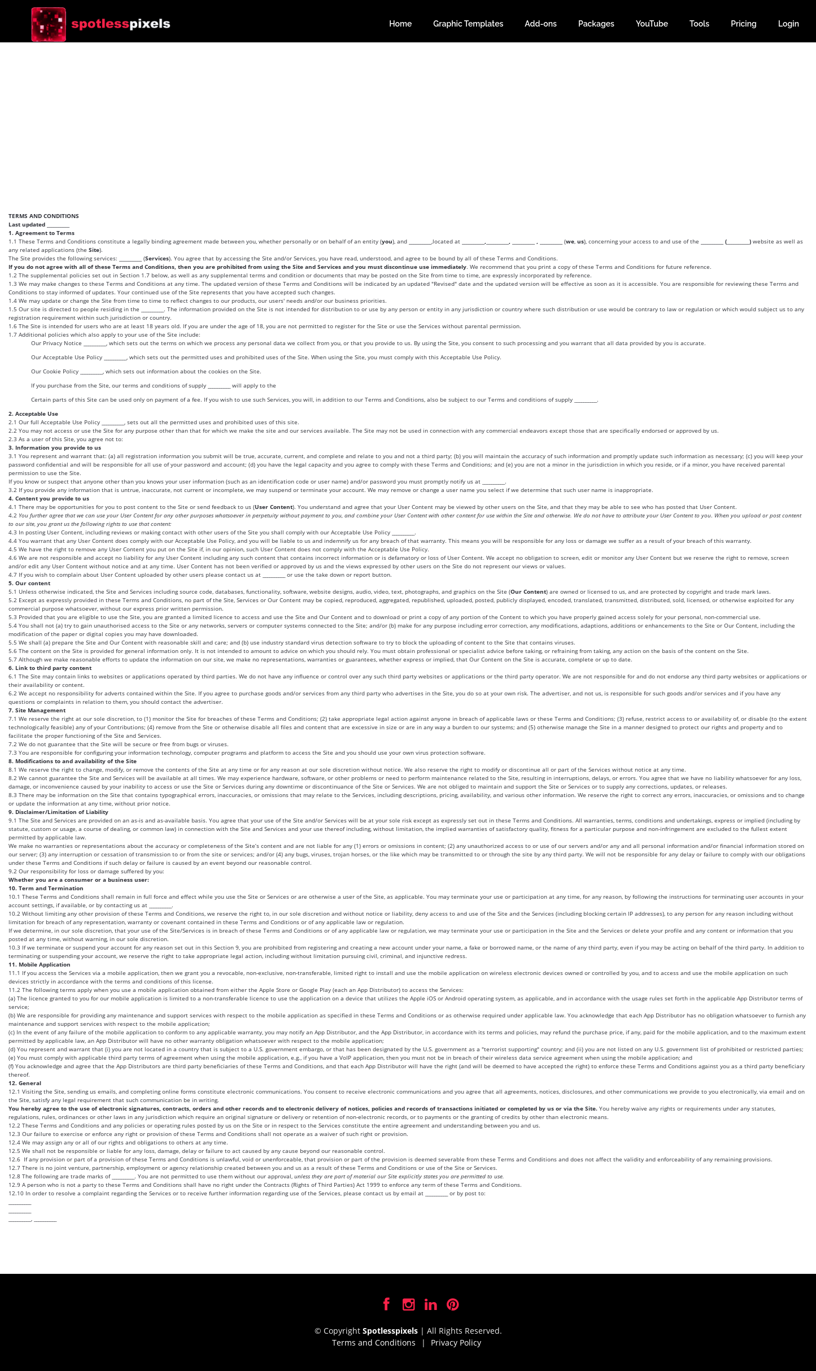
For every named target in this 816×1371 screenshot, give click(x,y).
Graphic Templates (468, 23)
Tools (699, 23)
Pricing (744, 23)
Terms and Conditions (374, 1342)
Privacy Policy (456, 1342)
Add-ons (541, 23)
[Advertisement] (408, 127)
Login (788, 23)
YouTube (652, 23)
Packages (596, 23)
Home (400, 23)
